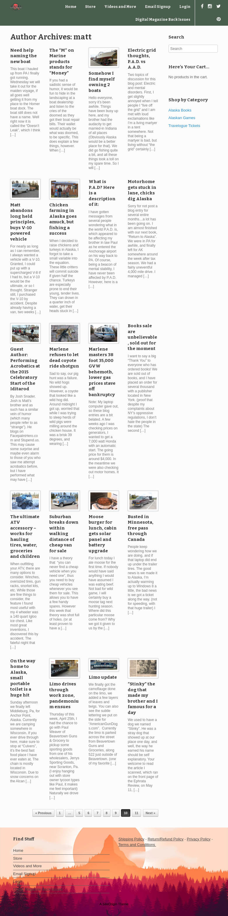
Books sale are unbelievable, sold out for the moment (142, 337)
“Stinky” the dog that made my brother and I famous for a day (143, 698)
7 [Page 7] (97, 813)
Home (70, 7)
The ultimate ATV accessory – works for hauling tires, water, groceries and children (25, 536)
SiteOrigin (109, 904)
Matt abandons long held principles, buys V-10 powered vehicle (22, 222)
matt (82, 37)
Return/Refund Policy (165, 839)
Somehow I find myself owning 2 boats (102, 82)
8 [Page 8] (107, 813)
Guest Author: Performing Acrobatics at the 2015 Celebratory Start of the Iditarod (25, 369)
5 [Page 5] (79, 813)
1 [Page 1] (60, 813)
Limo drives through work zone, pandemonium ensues (64, 695)
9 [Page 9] (116, 813)
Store (90, 7)
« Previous (43, 813)
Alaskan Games (182, 118)
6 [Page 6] (88, 813)
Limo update (103, 677)
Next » (150, 813)
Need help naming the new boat (23, 56)
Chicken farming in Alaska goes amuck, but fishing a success (63, 219)
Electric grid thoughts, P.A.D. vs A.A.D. (142, 59)
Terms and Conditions (137, 844)
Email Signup (158, 7)
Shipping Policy (131, 839)
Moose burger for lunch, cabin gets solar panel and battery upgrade (103, 533)
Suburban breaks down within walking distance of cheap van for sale (63, 533)
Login (184, 7)
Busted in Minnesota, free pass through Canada (140, 528)
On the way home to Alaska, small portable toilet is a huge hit (22, 678)
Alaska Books (180, 110)
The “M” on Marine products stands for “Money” (61, 62)
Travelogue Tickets (184, 125)
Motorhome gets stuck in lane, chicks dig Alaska (142, 190)
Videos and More (120, 7)
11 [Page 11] (136, 813)
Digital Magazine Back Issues (162, 20)
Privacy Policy (199, 839)
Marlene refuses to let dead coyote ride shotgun (64, 357)
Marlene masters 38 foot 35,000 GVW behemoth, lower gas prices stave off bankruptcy (102, 371)
